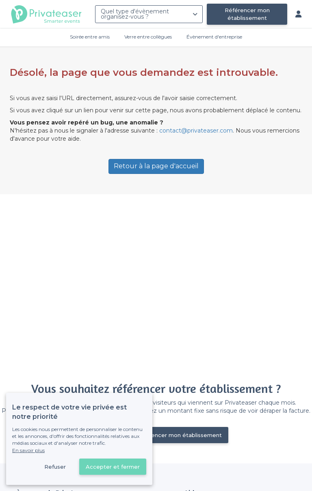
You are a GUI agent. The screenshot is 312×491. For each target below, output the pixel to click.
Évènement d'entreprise (214, 37)
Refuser (55, 466)
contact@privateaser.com (196, 130)
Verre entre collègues (148, 37)
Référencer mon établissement (247, 14)
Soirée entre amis (90, 37)
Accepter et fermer (113, 466)
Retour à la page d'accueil (156, 166)
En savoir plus (28, 450)
